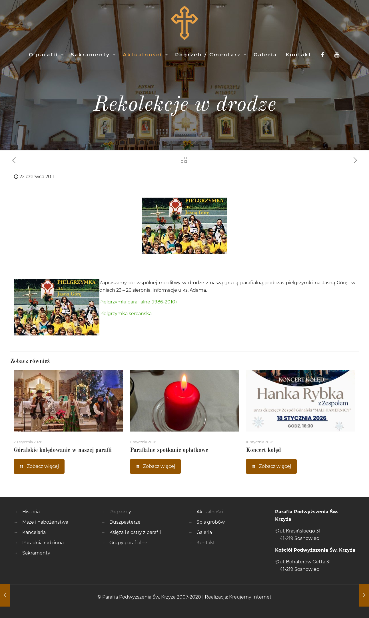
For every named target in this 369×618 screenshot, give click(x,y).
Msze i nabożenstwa (45, 522)
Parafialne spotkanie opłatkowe (169, 450)
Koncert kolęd (263, 450)
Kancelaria (34, 532)
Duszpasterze (125, 522)
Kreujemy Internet (250, 597)
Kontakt (205, 542)
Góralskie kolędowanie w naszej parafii (63, 450)
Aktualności (209, 511)
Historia (31, 511)
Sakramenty (36, 553)
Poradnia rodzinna (43, 542)
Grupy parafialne (128, 542)
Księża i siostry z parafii (135, 532)
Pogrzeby (120, 511)
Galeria (204, 532)
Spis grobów (210, 522)
